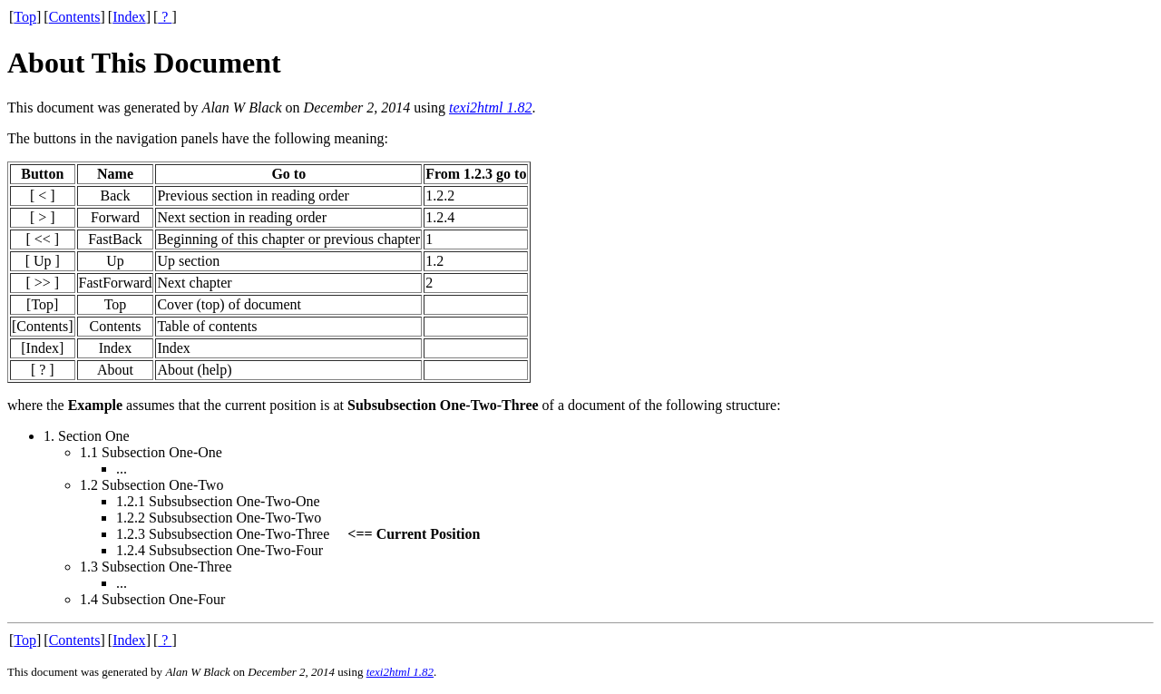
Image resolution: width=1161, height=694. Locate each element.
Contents (75, 16)
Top (25, 16)
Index (128, 16)
